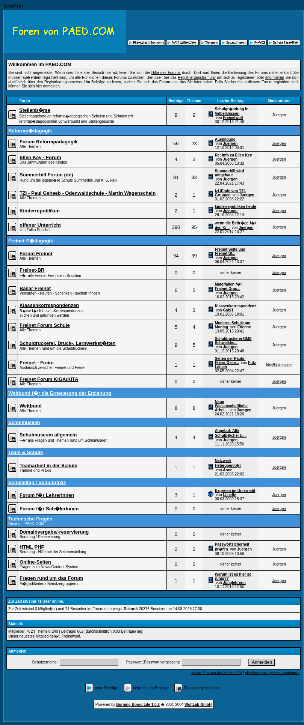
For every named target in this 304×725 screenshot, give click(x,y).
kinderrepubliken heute (235, 207)
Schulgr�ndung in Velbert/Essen (231, 111)
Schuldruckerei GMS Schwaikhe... (233, 341)
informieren (274, 77)
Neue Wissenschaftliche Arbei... (231, 406)
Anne (227, 470)
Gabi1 (228, 310)
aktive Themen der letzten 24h (216, 673)
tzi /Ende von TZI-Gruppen (230, 193)
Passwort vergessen (161, 662)
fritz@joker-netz (279, 365)
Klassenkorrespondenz (235, 306)
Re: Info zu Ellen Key (233, 155)
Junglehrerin (234, 583)
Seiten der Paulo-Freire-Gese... (230, 360)
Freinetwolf (233, 118)
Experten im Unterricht (235, 491)
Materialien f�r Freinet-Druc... (228, 286)
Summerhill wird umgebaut (229, 173)
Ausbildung (225, 139)
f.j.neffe (229, 495)
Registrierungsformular (197, 77)
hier (39, 86)
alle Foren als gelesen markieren (272, 673)
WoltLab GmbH (198, 704)
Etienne (244, 327)
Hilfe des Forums (166, 73)
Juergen (279, 115)
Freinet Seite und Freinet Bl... (230, 251)
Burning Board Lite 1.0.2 (138, 704)
